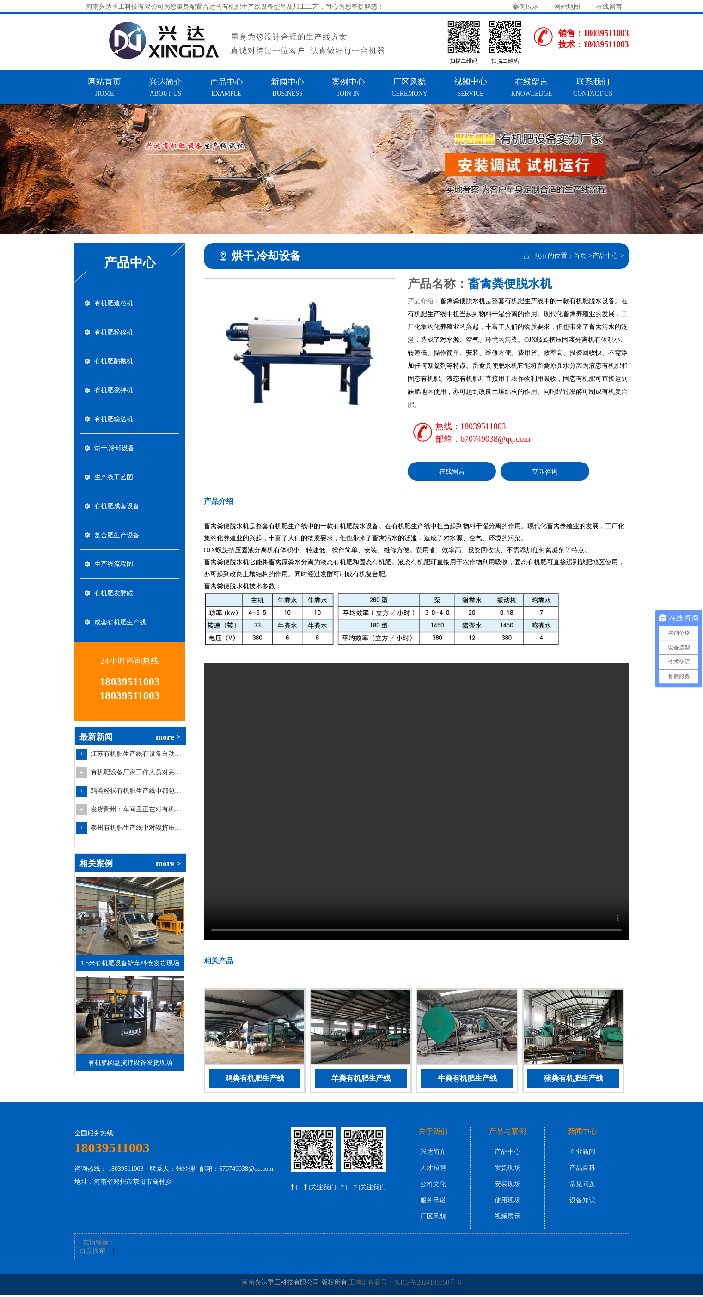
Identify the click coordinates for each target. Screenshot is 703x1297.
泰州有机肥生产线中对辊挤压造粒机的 (137, 846)
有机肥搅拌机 (113, 395)
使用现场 (507, 1202)
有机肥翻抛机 (113, 365)
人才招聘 (433, 1170)
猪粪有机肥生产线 (573, 1078)
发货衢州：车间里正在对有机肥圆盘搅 (137, 827)
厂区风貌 (433, 1218)
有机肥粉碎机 (113, 334)
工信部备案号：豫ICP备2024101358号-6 (404, 1284)
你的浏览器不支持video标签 (416, 801)
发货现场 (507, 1170)
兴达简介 (433, 1154)
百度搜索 (92, 1252)
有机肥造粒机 (113, 304)
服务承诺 (433, 1202)
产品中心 (605, 255)
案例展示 (525, 6)
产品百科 (582, 1170)
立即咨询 (545, 471)
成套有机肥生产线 (120, 639)
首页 (580, 255)
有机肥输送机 (113, 426)
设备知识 (582, 1202)
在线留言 (609, 6)
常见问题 (582, 1186)
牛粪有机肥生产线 (467, 1078)
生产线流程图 (113, 578)
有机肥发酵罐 (113, 609)
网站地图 (567, 6)
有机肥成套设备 (117, 517)
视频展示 (507, 1218)
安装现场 (507, 1186)
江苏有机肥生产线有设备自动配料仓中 (137, 772)
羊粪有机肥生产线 (361, 1078)
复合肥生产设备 (117, 548)
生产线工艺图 (113, 487)
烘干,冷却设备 (114, 456)
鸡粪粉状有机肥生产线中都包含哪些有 (137, 809)
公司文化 (433, 1186)
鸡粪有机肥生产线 (254, 1078)
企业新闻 (582, 1154)
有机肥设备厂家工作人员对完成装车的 (137, 790)
